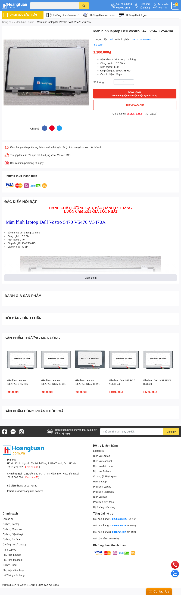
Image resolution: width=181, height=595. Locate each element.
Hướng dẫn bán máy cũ (66, 15)
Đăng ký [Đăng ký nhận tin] (171, 431)
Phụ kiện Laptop (102, 486)
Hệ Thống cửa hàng (104, 507)
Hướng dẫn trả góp (136, 15)
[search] (84, 5)
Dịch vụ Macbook (102, 460)
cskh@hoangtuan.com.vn (29, 490)
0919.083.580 (15, 477)
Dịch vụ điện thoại (103, 466)
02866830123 (119, 518)
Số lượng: (99, 82)
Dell (111, 39)
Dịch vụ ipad (100, 496)
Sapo (56, 584)
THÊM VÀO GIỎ (135, 105)
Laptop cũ (98, 450)
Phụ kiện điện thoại (103, 501)
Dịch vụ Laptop (101, 455)
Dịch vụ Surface (102, 471)
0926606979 (119, 525)
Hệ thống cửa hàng (144, 5)
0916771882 (123, 7)
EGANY (31, 584)
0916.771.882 (134, 113)
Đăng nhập (162, 7)
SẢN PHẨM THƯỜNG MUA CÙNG (32, 338)
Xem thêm (91, 277)
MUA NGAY (134, 93)
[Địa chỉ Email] (139, 431)
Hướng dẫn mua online (102, 15)
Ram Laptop (100, 481)
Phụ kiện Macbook (103, 491)
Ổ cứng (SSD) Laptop (105, 476)
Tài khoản (163, 4)
